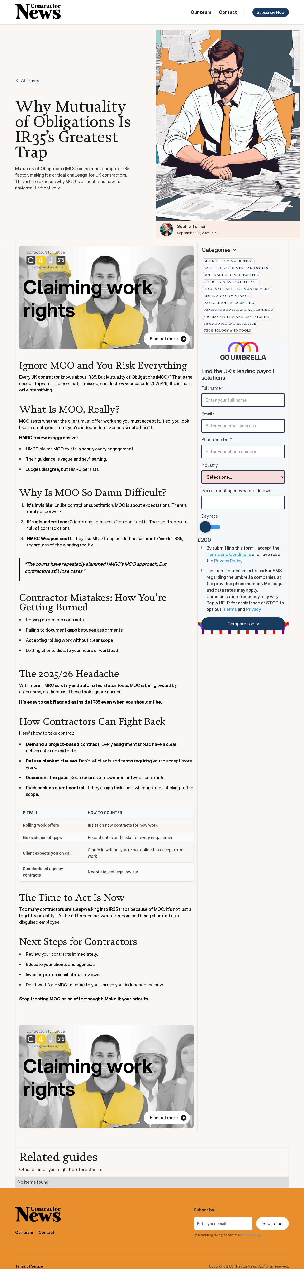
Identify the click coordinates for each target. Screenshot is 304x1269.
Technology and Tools (227, 331)
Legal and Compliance (227, 296)
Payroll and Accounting (229, 303)
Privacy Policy (228, 561)
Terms (230, 609)
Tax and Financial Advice (230, 324)
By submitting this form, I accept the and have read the (243, 554)
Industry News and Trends (231, 282)
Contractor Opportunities (231, 275)
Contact (228, 12)
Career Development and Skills (236, 268)
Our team (201, 12)
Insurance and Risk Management (237, 289)
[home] (38, 12)
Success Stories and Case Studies (236, 317)
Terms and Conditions (228, 554)
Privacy (253, 609)
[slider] (205, 527)
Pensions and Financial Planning (238, 310)
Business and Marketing (228, 261)
